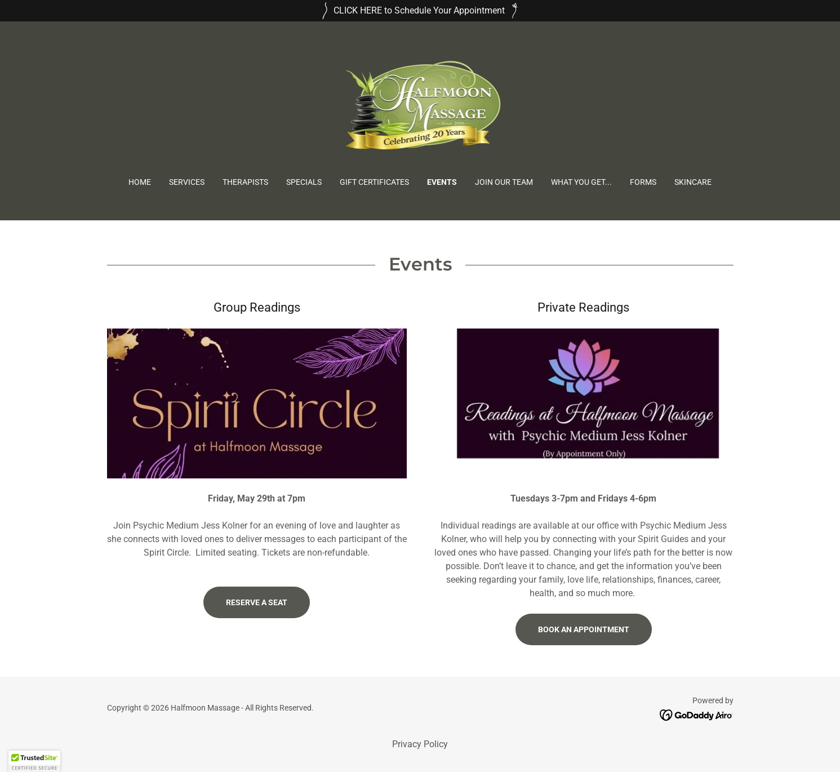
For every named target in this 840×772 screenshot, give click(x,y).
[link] (420, 106)
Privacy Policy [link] (420, 744)
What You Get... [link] (581, 182)
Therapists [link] (245, 182)
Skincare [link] (693, 182)
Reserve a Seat (256, 602)
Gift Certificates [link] (374, 182)
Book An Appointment (583, 629)
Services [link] (187, 182)
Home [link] (139, 182)
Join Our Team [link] (504, 182)
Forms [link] (643, 182)
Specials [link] (304, 182)
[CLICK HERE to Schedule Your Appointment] (420, 10)
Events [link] (442, 182)
